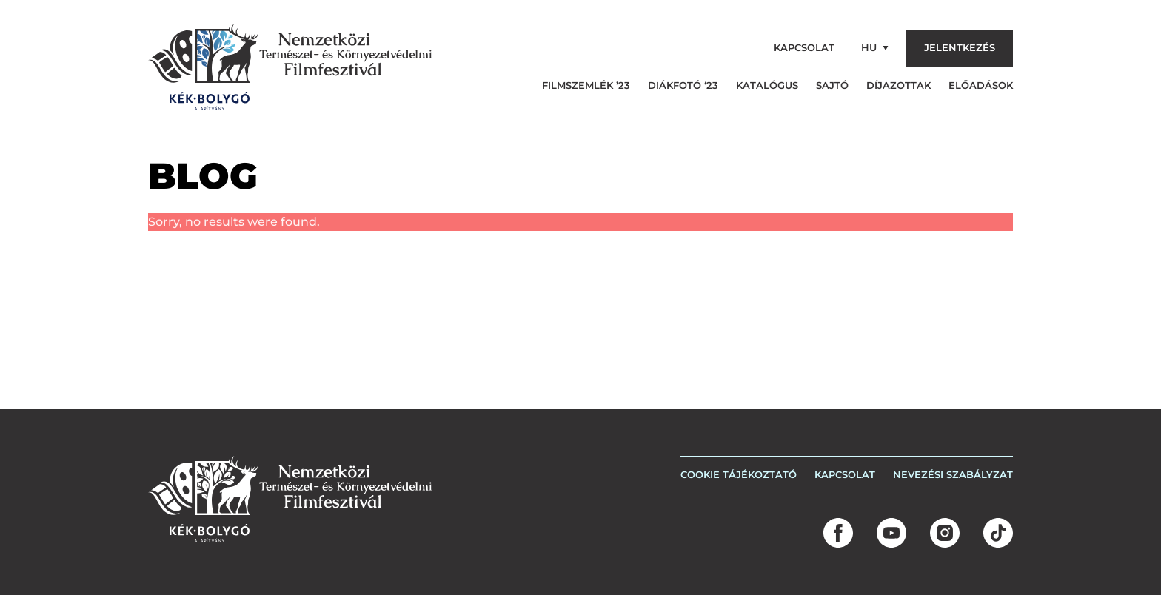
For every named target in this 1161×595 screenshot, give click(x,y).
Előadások (980, 85)
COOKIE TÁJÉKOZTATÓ (738, 474)
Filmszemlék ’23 (586, 85)
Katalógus (767, 85)
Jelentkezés (959, 47)
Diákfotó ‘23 (683, 85)
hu (875, 47)
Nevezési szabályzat (953, 474)
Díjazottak (898, 85)
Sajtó (832, 85)
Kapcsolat (804, 47)
